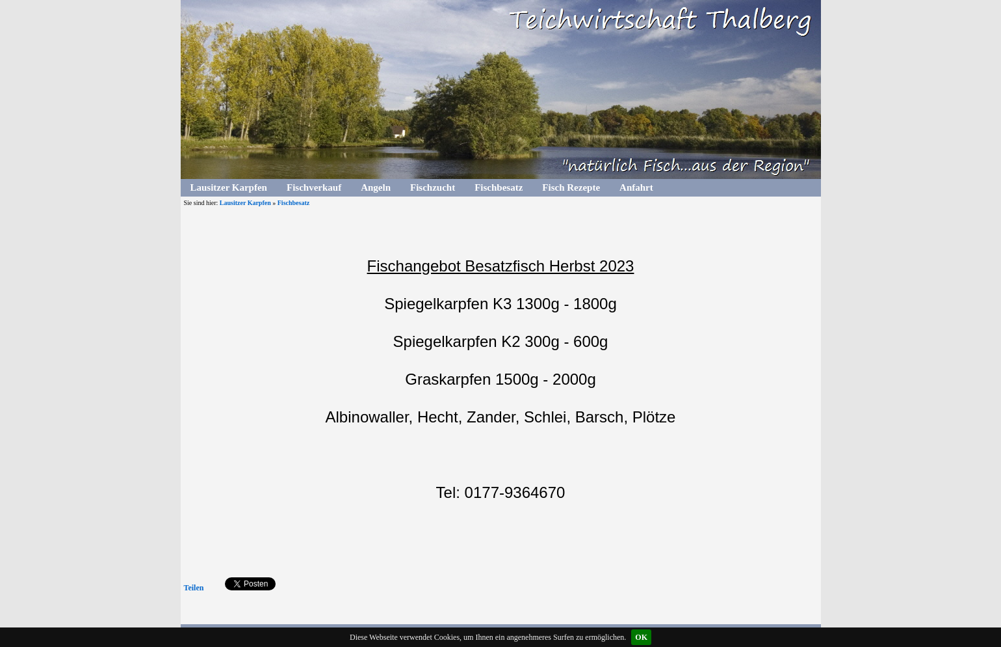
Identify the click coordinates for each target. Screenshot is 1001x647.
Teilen (194, 587)
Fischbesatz (498, 187)
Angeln (376, 187)
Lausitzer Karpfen (228, 187)
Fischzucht (432, 187)
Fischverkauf (314, 187)
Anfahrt (636, 187)
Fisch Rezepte (571, 187)
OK (641, 637)
